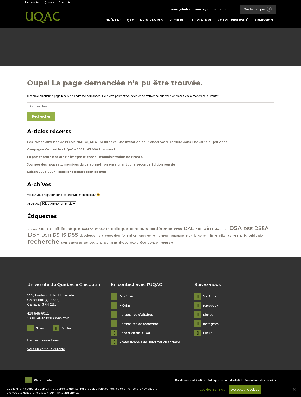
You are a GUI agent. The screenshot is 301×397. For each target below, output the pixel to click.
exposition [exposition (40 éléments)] (112, 236)
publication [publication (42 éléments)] (257, 236)
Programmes (151, 20)
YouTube (210, 297)
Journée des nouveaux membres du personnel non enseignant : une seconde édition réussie (101, 165)
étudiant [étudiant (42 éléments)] (167, 243)
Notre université (232, 20)
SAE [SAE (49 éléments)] (64, 243)
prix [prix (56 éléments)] (243, 236)
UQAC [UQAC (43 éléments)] (134, 243)
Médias (125, 306)
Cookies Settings (212, 389)
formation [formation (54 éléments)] (129, 236)
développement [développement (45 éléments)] (91, 236)
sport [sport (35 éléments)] (113, 243)
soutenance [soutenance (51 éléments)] (99, 243)
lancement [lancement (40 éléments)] (201, 236)
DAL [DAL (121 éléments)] (189, 229)
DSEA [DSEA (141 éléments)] (262, 229)
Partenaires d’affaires (136, 315)
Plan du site (43, 381)
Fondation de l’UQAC (136, 334)
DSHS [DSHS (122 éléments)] (59, 235)
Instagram (211, 324)
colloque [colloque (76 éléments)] (119, 229)
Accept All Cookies (245, 389)
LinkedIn (210, 315)
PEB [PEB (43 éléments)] (236, 236)
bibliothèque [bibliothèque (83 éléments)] (67, 229)
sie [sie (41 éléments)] (86, 243)
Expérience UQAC (119, 20)
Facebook (211, 306)
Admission (263, 20)
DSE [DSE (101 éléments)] (248, 229)
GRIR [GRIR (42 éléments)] (142, 236)
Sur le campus (258, 9)
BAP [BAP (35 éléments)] (41, 229)
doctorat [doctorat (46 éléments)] (221, 229)
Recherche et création (190, 20)
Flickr (207, 334)
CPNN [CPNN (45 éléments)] (178, 229)
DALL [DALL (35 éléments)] (199, 229)
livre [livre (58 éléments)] (214, 236)
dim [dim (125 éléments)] (208, 229)
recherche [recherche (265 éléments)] (43, 242)
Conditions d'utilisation (190, 380)
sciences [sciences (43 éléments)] (75, 243)
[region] (150, 390)
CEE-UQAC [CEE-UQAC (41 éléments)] (102, 229)
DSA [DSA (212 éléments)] (235, 228)
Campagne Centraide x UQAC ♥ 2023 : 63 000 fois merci (71, 150)
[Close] (294, 389)
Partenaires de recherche (139, 324)
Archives (33, 204)
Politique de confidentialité (225, 380)
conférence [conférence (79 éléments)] (161, 229)
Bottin (66, 329)
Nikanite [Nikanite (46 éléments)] (225, 236)
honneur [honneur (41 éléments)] (163, 236)
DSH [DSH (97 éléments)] (46, 235)
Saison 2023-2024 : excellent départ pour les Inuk (67, 173)
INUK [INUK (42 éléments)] (189, 236)
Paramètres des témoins (260, 380)
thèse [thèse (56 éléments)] (123, 243)
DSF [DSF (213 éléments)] (34, 235)
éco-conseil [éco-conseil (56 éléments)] (150, 243)
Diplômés (127, 297)
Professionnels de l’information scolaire (151, 343)
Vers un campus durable (46, 350)
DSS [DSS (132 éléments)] (73, 235)
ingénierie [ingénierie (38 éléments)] (177, 236)
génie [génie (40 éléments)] (151, 236)
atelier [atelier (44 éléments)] (32, 229)
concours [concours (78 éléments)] (139, 229)
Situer (40, 329)
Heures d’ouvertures (43, 341)
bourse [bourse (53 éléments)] (87, 229)
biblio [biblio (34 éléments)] (49, 230)
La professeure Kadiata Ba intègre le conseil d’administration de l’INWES (85, 157)
